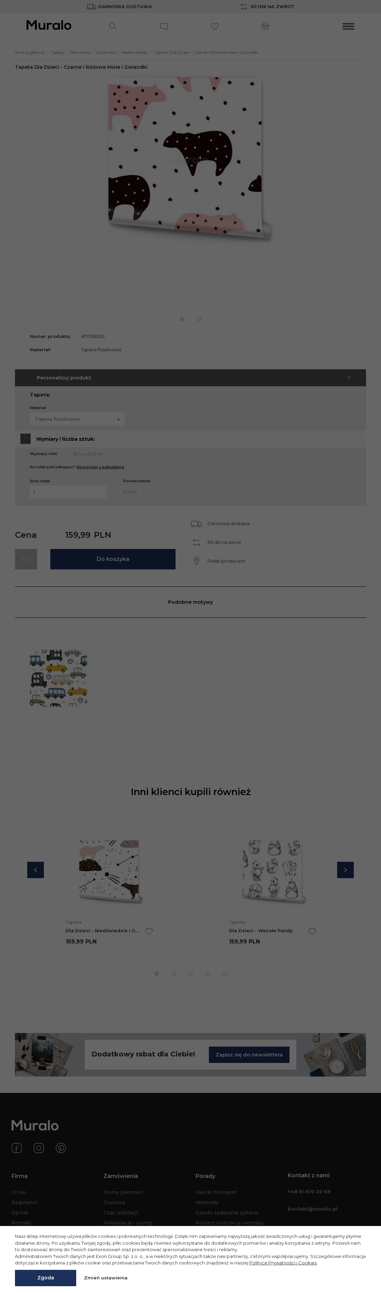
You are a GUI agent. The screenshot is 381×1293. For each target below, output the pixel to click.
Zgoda (45, 1278)
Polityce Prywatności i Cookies (283, 1262)
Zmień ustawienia (106, 1277)
